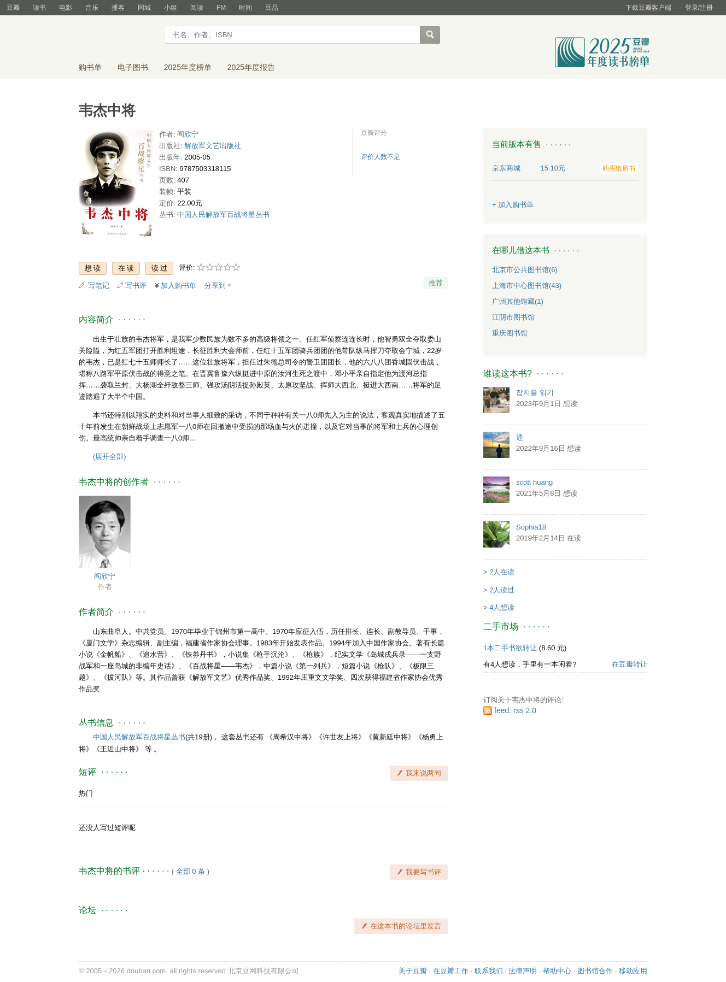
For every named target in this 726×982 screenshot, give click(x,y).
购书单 (90, 67)
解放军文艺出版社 (212, 146)
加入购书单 (178, 285)
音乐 (91, 7)
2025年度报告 (251, 67)
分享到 (215, 285)
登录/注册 (699, 7)
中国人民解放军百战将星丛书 (223, 214)
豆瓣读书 (118, 36)
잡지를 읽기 (535, 393)
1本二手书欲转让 (510, 648)
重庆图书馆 (510, 333)
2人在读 (501, 572)
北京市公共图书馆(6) (525, 270)
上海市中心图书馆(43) (526, 285)
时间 (245, 7)
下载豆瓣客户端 (648, 7)
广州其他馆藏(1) (517, 301)
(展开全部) (109, 456)
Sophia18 (531, 527)
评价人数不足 (380, 157)
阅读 (196, 7)
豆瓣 (13, 7)
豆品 (271, 7)
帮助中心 (557, 971)
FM (221, 7)
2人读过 (501, 590)
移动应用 (633, 971)
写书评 (136, 285)
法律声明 (522, 971)
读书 (39, 7)
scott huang (534, 482)
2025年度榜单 (188, 67)
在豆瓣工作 (451, 971)
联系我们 (489, 971)
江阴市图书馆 (513, 317)
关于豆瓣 (413, 971)
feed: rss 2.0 (515, 710)
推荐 (436, 283)
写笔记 (98, 285)
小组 (170, 7)
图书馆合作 (595, 971)
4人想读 (501, 607)
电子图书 (133, 67)
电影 (65, 7)
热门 (86, 793)
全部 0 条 (190, 871)
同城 (144, 7)
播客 (118, 7)
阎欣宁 (187, 134)
